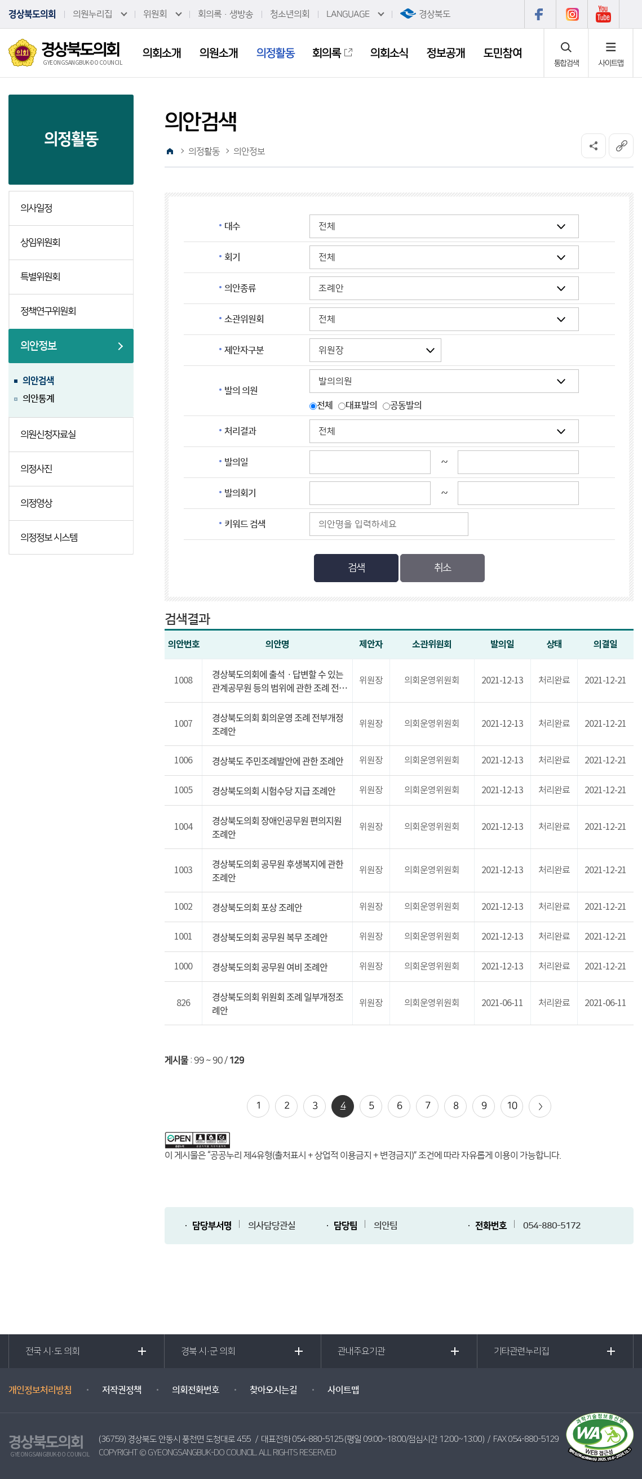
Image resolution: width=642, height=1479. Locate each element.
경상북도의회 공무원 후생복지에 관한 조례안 (277, 870)
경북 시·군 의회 (208, 1351)
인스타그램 (571, 14)
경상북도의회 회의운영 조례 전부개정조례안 (277, 724)
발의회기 (240, 493)
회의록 (326, 53)
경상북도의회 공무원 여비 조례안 (269, 966)
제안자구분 (244, 350)
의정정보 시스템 (48, 538)
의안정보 (38, 346)
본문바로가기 (0, 0)
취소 (442, 568)
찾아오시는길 (273, 1390)
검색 (356, 568)
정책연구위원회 (48, 311)
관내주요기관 (361, 1351)
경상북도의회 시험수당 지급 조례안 (273, 790)
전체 (325, 405)
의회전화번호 (195, 1390)
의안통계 (38, 399)
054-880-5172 (552, 1226)
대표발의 (361, 405)
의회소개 (162, 53)
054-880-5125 (317, 1439)
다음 (540, 1106)
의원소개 (219, 53)
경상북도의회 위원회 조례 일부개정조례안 (277, 1003)
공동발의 (406, 405)
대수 (232, 226)
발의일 (236, 462)
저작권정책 (121, 1390)
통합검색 (566, 63)
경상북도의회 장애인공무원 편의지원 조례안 (277, 827)
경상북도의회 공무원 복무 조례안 (269, 937)
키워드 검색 (244, 524)
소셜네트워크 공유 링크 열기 (593, 145)
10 (512, 1106)
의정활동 (275, 53)
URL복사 (621, 145)
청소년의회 (289, 14)
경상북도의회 (32, 14)
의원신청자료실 (48, 435)
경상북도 (434, 14)
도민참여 (503, 53)
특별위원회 (40, 277)
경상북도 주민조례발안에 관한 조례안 (277, 760)
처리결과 (240, 431)
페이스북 (540, 14)
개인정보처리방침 (40, 1390)
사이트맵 (611, 63)
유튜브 (603, 14)
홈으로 (170, 151)
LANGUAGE (347, 14)
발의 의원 (241, 391)
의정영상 (36, 503)
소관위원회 (244, 319)
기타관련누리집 (521, 1351)
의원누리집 (92, 14)
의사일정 (36, 208)
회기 (232, 257)
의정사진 (36, 469)
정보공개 (446, 53)
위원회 (155, 14)
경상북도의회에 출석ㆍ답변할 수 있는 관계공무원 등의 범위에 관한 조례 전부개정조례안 (279, 680)
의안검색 (38, 381)
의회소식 (389, 53)
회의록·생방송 (225, 14)
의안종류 (240, 288)
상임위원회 (40, 243)
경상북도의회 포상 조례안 (257, 907)
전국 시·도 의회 (52, 1351)
